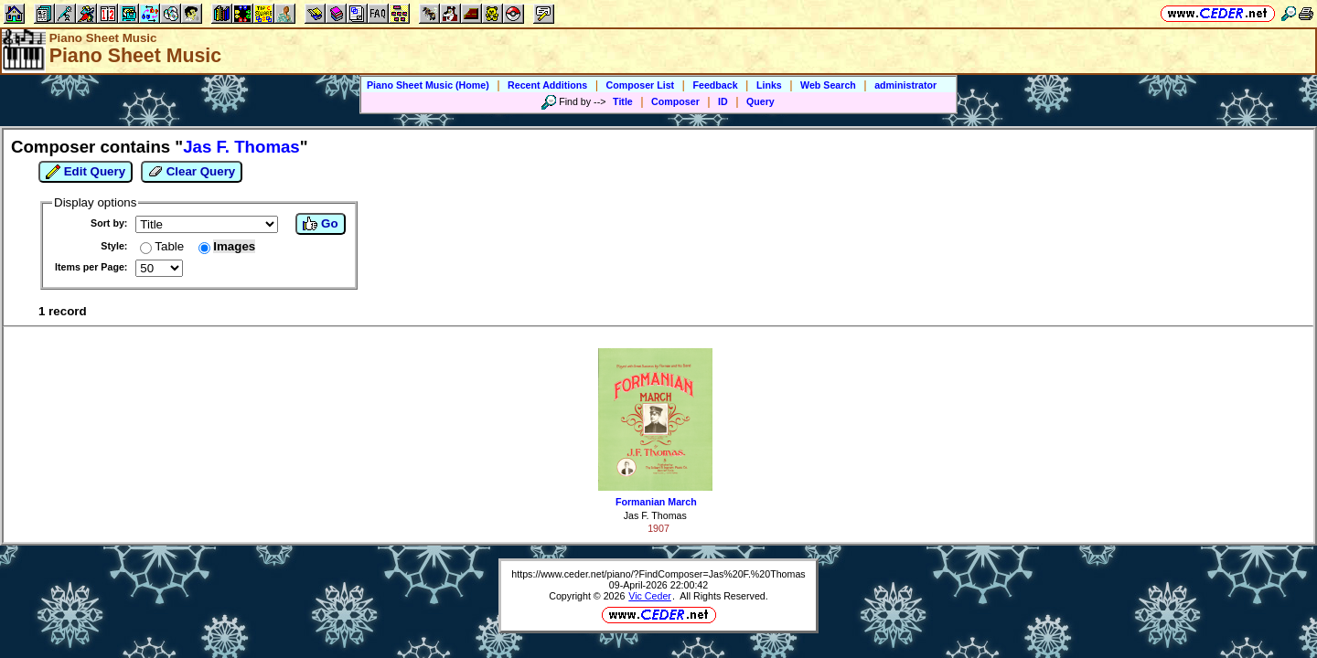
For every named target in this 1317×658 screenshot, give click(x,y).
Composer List (640, 85)
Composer (675, 101)
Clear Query (191, 171)
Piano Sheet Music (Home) (428, 85)
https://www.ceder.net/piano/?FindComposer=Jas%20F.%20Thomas (658, 573)
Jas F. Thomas (655, 515)
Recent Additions (547, 85)
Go (320, 224)
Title (623, 101)
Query (760, 101)
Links (769, 85)
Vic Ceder (649, 595)
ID (723, 101)
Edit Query (85, 171)
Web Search (828, 85)
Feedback (714, 85)
